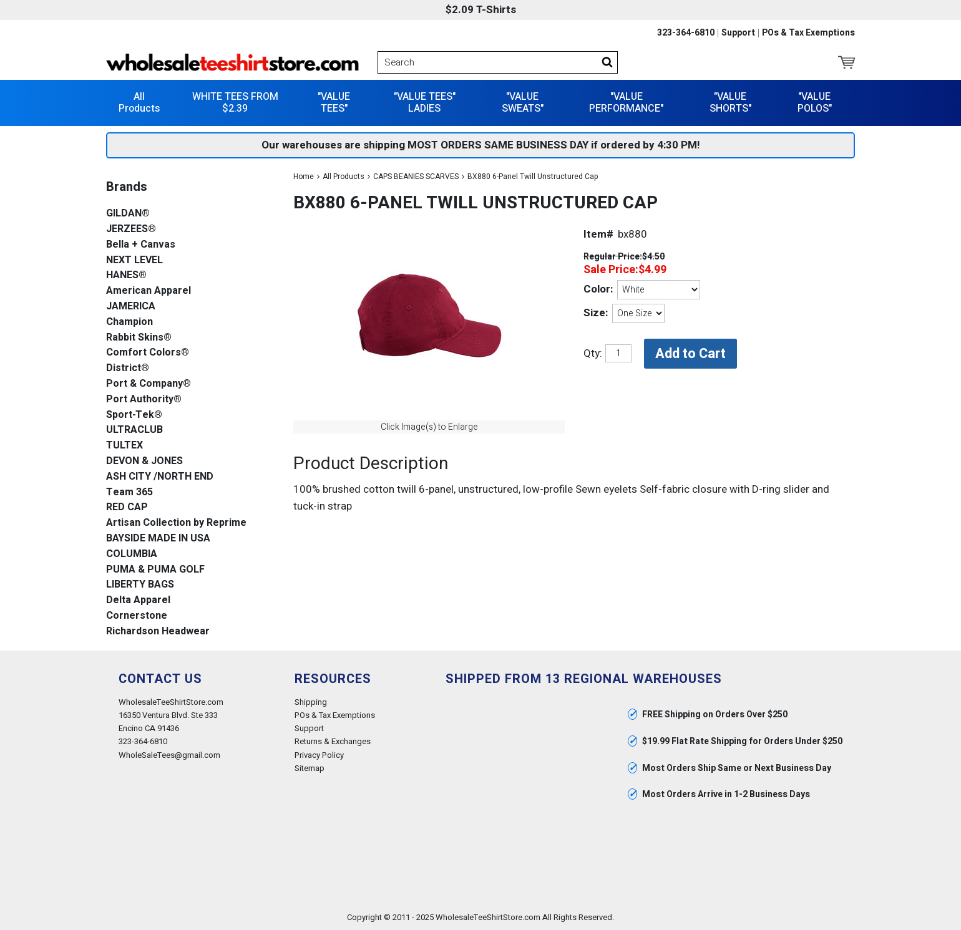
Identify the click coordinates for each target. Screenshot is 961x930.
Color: (598, 289)
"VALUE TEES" (334, 102)
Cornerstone (136, 615)
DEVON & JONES (144, 461)
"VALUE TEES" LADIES (425, 102)
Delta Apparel (138, 600)
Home (303, 176)
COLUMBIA (131, 554)
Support (738, 33)
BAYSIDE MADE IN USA (158, 538)
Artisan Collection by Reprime (176, 523)
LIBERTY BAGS (140, 584)
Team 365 (129, 492)
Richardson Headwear (158, 631)
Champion (129, 322)
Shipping (311, 702)
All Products (139, 102)
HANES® (126, 275)
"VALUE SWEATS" (523, 102)
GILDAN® (128, 213)
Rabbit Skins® (139, 337)
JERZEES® (131, 229)
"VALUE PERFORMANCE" (626, 102)
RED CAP (127, 507)
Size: (595, 313)
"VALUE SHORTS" (730, 102)
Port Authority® (144, 399)
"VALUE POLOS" (815, 102)
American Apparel (148, 291)
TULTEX (124, 445)
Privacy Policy (319, 755)
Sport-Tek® (134, 415)
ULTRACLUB (134, 430)
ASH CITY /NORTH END (159, 476)
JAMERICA (130, 306)
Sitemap (309, 768)
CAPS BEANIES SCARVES (416, 176)
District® (127, 368)
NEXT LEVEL (134, 260)
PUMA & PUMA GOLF (155, 569)
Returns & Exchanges (333, 741)
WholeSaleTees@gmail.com (169, 755)
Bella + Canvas (140, 244)
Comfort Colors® (147, 352)
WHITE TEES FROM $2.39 (235, 102)
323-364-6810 (686, 33)
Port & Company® (148, 383)
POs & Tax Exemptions (808, 33)
